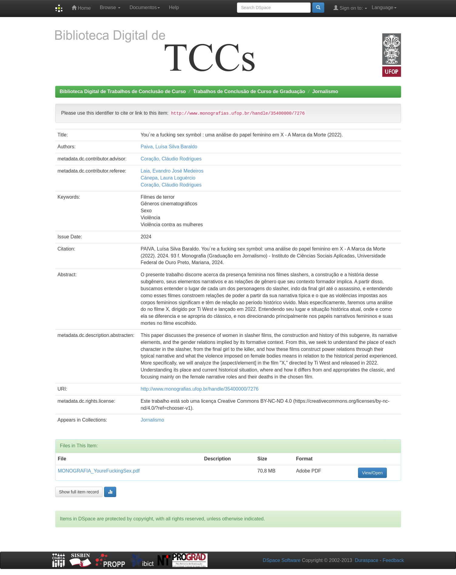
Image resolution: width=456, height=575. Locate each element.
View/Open (372, 472)
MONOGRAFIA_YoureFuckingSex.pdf (99, 470)
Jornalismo (325, 91)
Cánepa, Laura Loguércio (167, 177)
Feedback (393, 560)
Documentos (145, 7)
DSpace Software (282, 560)
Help (174, 7)
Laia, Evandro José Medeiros (171, 170)
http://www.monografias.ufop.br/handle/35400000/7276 (199, 389)
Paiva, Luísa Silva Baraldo (168, 146)
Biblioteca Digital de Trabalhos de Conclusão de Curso (123, 91)
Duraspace (366, 560)
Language (384, 7)
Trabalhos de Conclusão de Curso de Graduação (249, 91)
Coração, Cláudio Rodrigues (170, 158)
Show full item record (79, 491)
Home (81, 8)
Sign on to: (350, 8)
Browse (110, 7)
